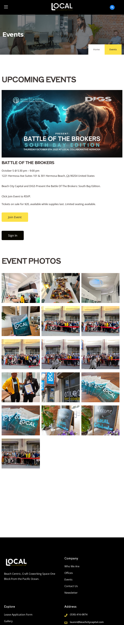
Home (96, 49)
